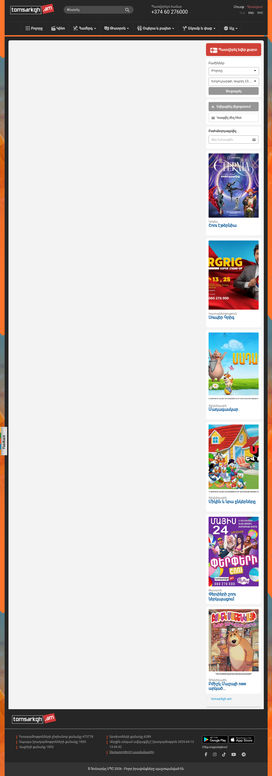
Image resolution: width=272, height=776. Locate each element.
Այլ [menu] (233, 28)
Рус (260, 13)
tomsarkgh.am (221, 699)
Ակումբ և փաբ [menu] (201, 28)
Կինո (61, 28)
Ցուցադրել (233, 91)
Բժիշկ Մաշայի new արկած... (227, 686)
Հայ (242, 13)
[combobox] (234, 71)
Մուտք (239, 7)
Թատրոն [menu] (119, 28)
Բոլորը (37, 28)
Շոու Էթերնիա (223, 225)
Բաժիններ (216, 63)
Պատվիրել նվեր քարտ (233, 50)
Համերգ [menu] (87, 28)
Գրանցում (254, 7)
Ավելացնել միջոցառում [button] (231, 107)
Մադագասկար (223, 409)
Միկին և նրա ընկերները (232, 501)
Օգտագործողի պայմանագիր (131, 752)
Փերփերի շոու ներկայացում (222, 597)
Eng (251, 13)
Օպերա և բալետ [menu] (158, 28)
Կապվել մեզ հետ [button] (226, 118)
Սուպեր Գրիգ (221, 317)
